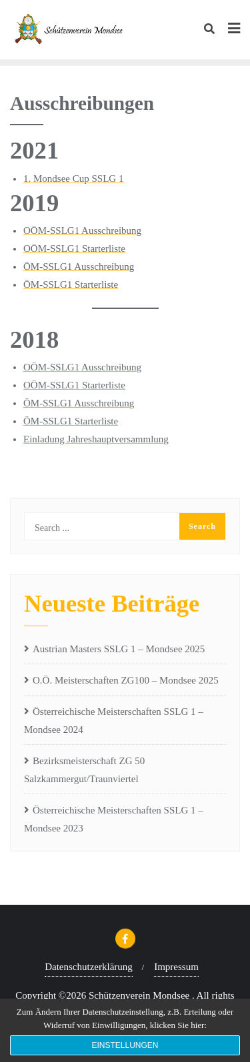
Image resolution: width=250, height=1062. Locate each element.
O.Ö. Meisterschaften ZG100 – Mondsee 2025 (126, 680)
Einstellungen (124, 1045)
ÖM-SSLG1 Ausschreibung (78, 266)
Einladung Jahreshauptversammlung (96, 439)
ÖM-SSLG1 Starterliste (70, 284)
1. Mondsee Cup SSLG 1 (73, 178)
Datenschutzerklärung (89, 966)
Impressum (176, 966)
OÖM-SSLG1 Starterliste (74, 248)
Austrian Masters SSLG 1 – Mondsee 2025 (119, 649)
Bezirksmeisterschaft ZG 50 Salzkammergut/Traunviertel (84, 770)
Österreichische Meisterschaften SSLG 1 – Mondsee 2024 (113, 720)
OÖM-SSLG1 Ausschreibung (82, 230)
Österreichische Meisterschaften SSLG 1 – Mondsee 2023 (113, 819)
